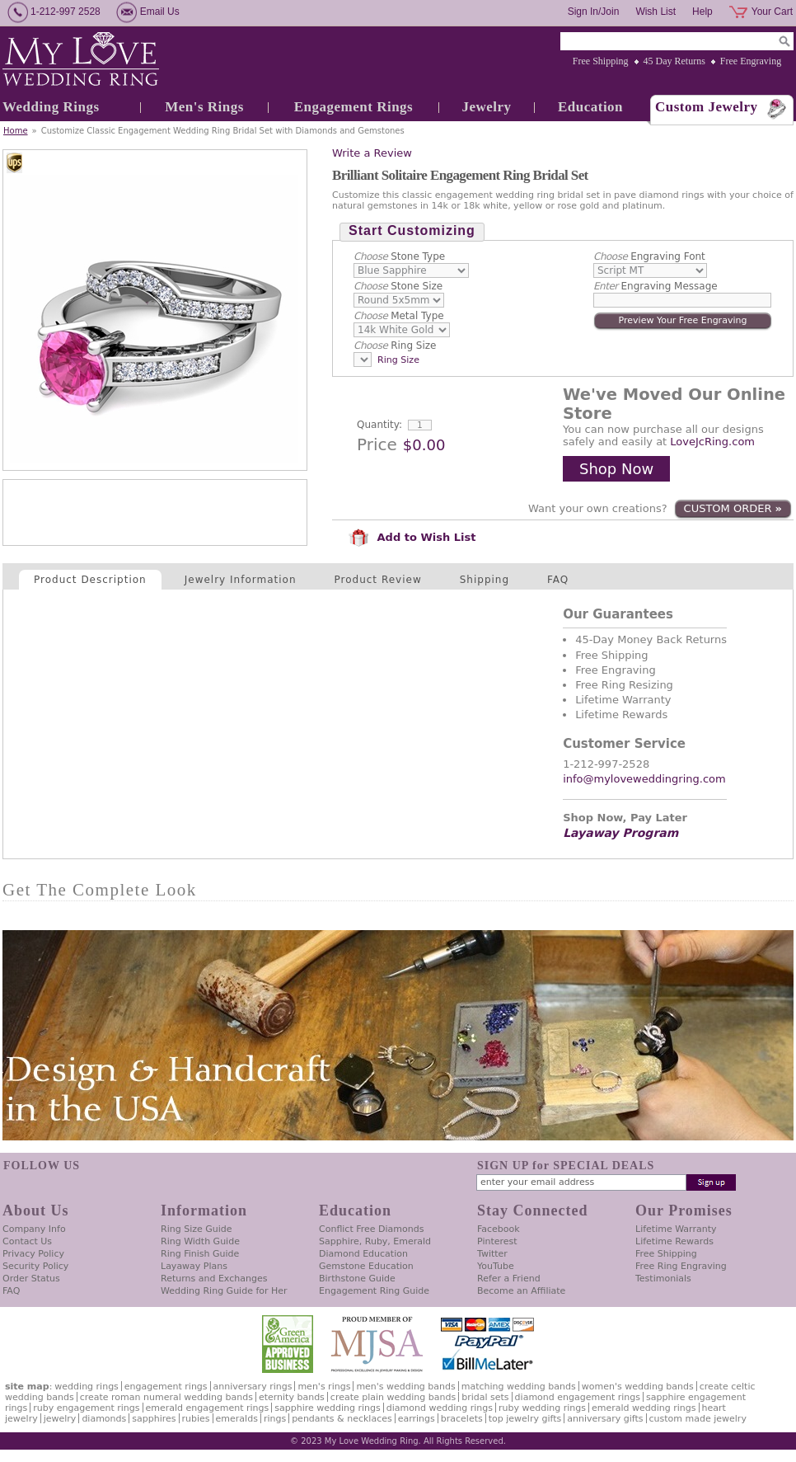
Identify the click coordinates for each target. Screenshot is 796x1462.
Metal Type (399, 316)
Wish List (655, 11)
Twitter (492, 1253)
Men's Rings (204, 107)
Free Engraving (750, 61)
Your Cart (772, 11)
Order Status (31, 1278)
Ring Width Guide (200, 1241)
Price (377, 444)
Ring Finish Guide (200, 1253)
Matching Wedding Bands (518, 1386)
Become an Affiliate (521, 1291)
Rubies (196, 1418)
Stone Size (398, 286)
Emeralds (237, 1418)
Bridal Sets (484, 1397)
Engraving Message (655, 286)
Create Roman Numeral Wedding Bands (166, 1397)
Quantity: (379, 424)
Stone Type (399, 256)
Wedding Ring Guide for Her (224, 1291)
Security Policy (35, 1266)
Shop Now (616, 468)
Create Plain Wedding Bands (393, 1397)
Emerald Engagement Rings (207, 1408)
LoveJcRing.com (712, 441)
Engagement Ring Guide (374, 1291)
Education (590, 107)
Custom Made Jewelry (698, 1418)
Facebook (498, 1229)
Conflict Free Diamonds (371, 1229)
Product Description (90, 579)
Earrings (416, 1418)
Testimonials (663, 1278)
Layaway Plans (194, 1266)
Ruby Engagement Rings (86, 1408)
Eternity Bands (292, 1397)
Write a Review (372, 153)
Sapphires (154, 1418)
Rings (275, 1418)
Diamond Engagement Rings (577, 1397)
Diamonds (104, 1418)
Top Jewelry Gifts (525, 1418)
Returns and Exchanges (214, 1278)
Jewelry (486, 107)
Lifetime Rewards (674, 1241)
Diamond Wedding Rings (439, 1408)
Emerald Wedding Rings (644, 1408)
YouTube (495, 1266)
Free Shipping (601, 61)
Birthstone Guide (357, 1278)
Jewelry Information (241, 579)
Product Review (378, 579)
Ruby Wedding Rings (542, 1408)
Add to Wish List (412, 537)
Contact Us (27, 1241)
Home (15, 130)
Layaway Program (620, 832)
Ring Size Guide (196, 1229)
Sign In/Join (594, 11)
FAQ (558, 579)
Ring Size (395, 345)
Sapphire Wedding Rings (327, 1408)
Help (702, 11)
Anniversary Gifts (605, 1418)
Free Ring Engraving (681, 1266)
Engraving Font (649, 256)
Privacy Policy (33, 1253)
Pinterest (497, 1241)
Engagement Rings (353, 107)
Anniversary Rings (253, 1386)
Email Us (160, 11)
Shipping (484, 579)
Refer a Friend (509, 1278)
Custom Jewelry (706, 107)
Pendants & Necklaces (342, 1418)
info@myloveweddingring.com (644, 779)
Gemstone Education (366, 1266)
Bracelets (462, 1418)
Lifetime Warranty (675, 1229)
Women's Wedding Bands (638, 1386)
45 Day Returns (674, 61)
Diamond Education (363, 1253)
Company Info (34, 1229)
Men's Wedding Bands (405, 1386)
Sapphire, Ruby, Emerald (375, 1241)
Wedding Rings (51, 107)
